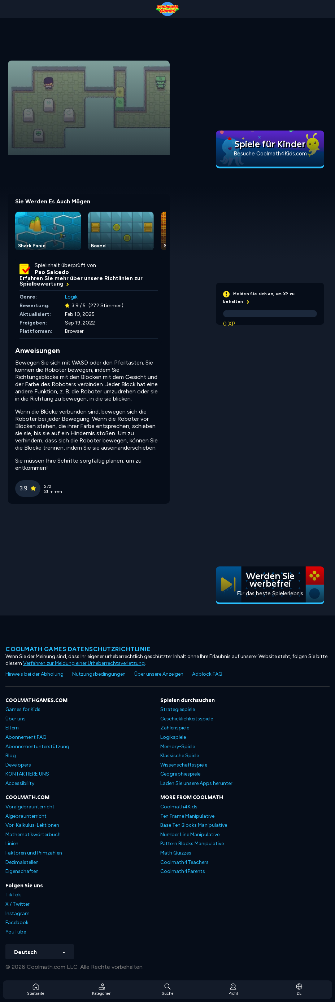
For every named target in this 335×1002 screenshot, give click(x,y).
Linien (11, 843)
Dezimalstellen (22, 862)
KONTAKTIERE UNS (27, 774)
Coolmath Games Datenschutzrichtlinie (78, 649)
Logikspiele (173, 737)
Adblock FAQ (207, 674)
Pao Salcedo (52, 272)
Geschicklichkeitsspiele (186, 719)
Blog (10, 755)
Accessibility (19, 783)
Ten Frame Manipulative (187, 816)
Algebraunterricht (26, 816)
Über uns (15, 719)
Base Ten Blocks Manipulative (193, 825)
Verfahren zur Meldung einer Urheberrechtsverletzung (84, 663)
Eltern (12, 728)
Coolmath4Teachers (184, 862)
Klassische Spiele (179, 755)
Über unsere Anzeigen (158, 674)
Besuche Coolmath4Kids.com (270, 153)
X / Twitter (17, 904)
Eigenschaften (22, 871)
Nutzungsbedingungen (99, 674)
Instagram (17, 913)
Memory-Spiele (177, 746)
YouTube (15, 932)
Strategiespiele (177, 709)
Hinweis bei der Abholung (34, 674)
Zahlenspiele (174, 728)
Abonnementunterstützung (37, 746)
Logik (71, 297)
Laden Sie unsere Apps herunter (196, 783)
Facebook (17, 922)
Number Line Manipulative (189, 834)
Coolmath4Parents (182, 871)
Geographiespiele (180, 774)
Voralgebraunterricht (30, 807)
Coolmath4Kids (178, 807)
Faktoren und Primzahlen (33, 853)
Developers (18, 765)
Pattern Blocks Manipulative (192, 843)
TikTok (13, 895)
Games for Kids (22, 709)
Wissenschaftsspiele (183, 765)
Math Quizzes (175, 853)
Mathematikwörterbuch (33, 834)
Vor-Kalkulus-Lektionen (32, 825)
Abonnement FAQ (26, 737)
